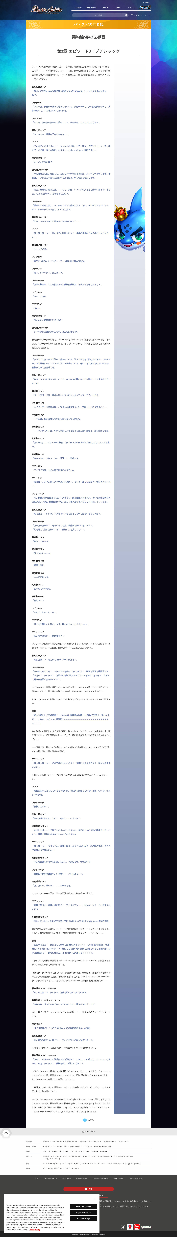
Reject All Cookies (83, 1212)
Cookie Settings (118, 1178)
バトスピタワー (96, 1142)
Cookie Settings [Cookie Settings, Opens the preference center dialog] (83, 1219)
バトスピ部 (144, 8)
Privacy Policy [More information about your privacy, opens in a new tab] (34, 1230)
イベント (131, 8)
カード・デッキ (91, 8)
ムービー (104, 8)
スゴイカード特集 (61, 1147)
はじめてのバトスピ (51, 1178)
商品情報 (78, 8)
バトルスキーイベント (52, 1159)
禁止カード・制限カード (100, 1151)
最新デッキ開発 (75, 1147)
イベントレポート (91, 1156)
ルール (118, 8)
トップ (37, 1178)
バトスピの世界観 (73, 1169)
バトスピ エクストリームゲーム (53, 1164)
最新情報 (46, 1142)
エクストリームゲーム (142, 15)
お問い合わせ (66, 1178)
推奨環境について (81, 1178)
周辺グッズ (84, 1142)
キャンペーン (123, 1142)
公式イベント (47, 1156)
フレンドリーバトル (75, 1156)
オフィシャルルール (50, 1151)
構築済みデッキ (72, 1142)
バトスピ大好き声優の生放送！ (53, 1169)
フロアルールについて (107, 1156)
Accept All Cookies (83, 1206)
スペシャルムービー (98, 1164)
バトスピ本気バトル (115, 1164)
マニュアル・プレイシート (80, 1151)
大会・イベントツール (125, 1156)
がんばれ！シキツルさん (133, 1164)
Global (147, 3)
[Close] (95, 1198)
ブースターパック (58, 1142)
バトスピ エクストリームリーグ (78, 1164)
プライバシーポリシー (135, 1178)
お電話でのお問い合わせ (100, 1178)
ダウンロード (63, 1151)
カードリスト (47, 1147)
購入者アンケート (110, 1142)
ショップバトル (60, 1156)
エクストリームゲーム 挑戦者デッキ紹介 (97, 1147)
